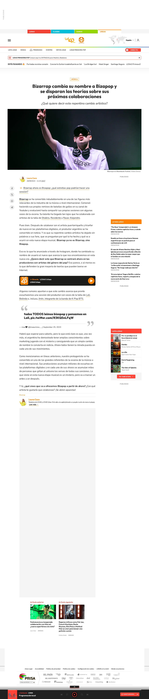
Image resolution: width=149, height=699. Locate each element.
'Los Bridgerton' (90, 64)
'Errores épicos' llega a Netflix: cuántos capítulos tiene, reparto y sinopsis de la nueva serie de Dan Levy (125, 276)
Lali (88, 295)
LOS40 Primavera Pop (135, 64)
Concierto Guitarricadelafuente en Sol (66, 64)
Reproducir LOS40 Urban (91, 280)
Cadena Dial (88, 677)
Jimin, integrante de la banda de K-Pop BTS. (61, 298)
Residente (56, 217)
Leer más (32, 405)
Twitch (84, 644)
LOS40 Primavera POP (78, 50)
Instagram (60, 644)
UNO (64, 677)
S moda (89, 681)
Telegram (12, 207)
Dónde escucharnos (117, 669)
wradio (71, 677)
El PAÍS (48, 674)
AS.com (100, 674)
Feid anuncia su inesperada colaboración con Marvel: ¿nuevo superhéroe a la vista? (42, 624)
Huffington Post (51, 677)
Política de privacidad (53, 669)
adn (107, 674)
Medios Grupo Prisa (27, 682)
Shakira (45, 217)
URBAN (103, 32)
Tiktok (65, 644)
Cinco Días (79, 677)
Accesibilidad (39, 669)
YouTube (70, 644)
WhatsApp (12, 201)
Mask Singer (104, 64)
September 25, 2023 (52, 327)
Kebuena (114, 677)
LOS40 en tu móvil (103, 669)
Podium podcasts (69, 681)
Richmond (46, 681)
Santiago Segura (117, 64)
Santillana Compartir (82, 674)
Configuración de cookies (86, 669)
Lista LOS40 (12, 50)
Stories (88, 644)
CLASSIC (56, 32)
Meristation (110, 681)
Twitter (12, 194)
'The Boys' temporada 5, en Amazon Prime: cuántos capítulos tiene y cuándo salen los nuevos (126, 229)
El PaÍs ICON (79, 681)
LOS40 (32, 32)
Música (23, 50)
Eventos (49, 50)
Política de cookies (69, 669)
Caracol (116, 674)
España (128, 40)
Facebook (12, 188)
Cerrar (139, 58)
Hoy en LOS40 (61, 50)
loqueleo (99, 681)
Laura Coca (32, 178)
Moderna (58, 681)
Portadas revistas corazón (37, 64)
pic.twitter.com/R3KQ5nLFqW (52, 318)
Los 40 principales (59, 674)
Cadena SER (92, 674)
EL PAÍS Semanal (97, 677)
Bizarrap (22, 395)
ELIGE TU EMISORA (129, 694)
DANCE (79, 32)
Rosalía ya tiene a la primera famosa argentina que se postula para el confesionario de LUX (124, 240)
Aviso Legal (28, 669)
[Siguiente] (140, 64)
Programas (37, 50)
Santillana (70, 674)
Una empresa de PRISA (27, 676)
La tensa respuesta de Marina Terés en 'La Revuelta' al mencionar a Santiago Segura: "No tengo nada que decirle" (125, 265)
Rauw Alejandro (71, 217)
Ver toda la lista (125, 376)
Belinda (23, 298)
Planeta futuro (105, 677)
